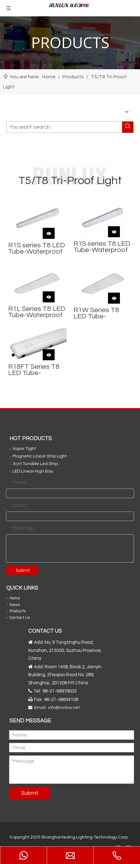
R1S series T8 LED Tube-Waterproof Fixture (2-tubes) (101, 247)
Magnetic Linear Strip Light (40, 456)
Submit (23, 570)
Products (17, 611)
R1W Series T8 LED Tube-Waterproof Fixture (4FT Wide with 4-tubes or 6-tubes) (100, 313)
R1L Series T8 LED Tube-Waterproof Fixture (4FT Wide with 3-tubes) (36, 312)
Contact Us (19, 617)
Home (14, 598)
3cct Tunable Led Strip (35, 464)
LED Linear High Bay (33, 471)
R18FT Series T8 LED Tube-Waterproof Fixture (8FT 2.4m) (35, 370)
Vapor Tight (24, 448)
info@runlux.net (64, 707)
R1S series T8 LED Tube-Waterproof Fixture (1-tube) (36, 248)
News (14, 605)
